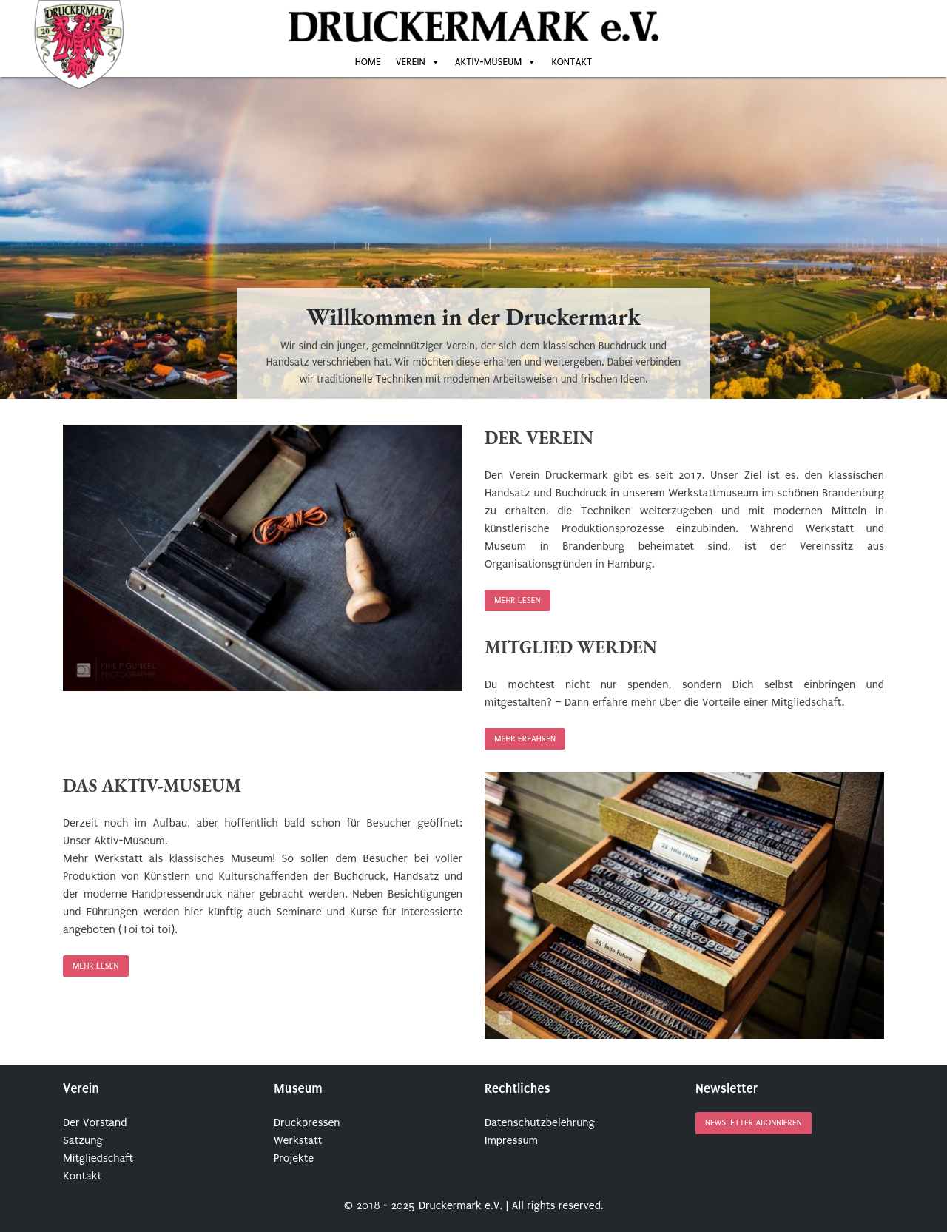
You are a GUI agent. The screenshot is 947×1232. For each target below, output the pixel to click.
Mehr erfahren (525, 739)
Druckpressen (307, 1122)
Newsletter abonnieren (753, 1123)
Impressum (511, 1140)
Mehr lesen (517, 600)
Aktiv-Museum (488, 61)
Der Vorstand (95, 1122)
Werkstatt (298, 1140)
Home (368, 61)
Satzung (83, 1140)
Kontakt (571, 61)
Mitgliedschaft (98, 1158)
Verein (410, 61)
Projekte (294, 1158)
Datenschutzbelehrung (540, 1122)
